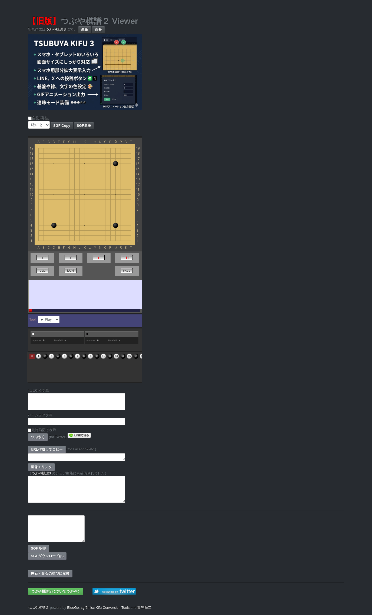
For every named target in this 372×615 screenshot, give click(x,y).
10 (96, 356)
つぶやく (38, 437)
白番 (98, 30)
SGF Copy (61, 126)
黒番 (84, 30)
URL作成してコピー (47, 449)
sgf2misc (88, 608)
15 (129, 356)
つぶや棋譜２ (38, 608)
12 (109, 356)
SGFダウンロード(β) (47, 556)
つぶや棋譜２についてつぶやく (55, 591)
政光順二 (144, 608)
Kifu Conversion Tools (113, 608)
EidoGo (73, 608)
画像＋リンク (41, 467)
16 (135, 356)
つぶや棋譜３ (56, 29)
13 (116, 356)
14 (122, 356)
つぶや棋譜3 (41, 473)
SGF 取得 (38, 548)
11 (103, 356)
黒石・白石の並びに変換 (50, 573)
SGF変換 (84, 126)
